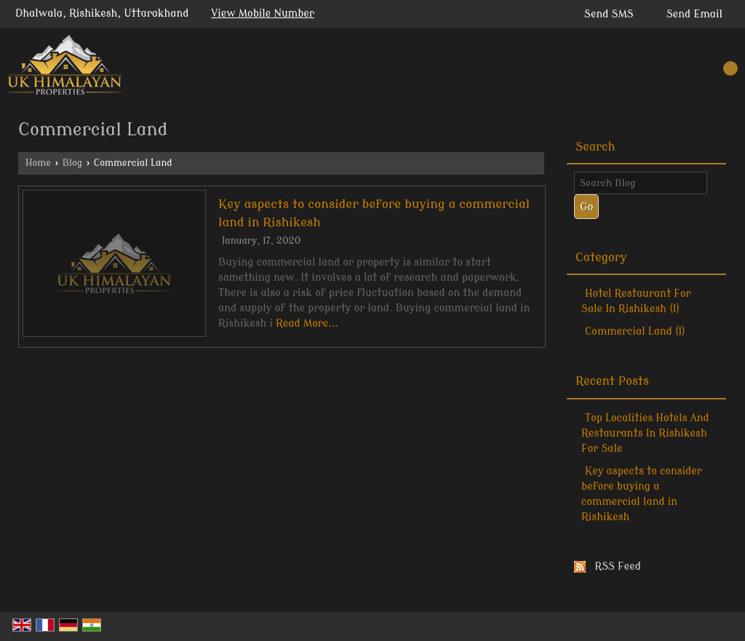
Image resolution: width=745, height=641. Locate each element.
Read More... (307, 323)
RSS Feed (617, 566)
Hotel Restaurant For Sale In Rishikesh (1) (636, 301)
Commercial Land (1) (635, 331)
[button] (262, 13)
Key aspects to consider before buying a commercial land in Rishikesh (641, 494)
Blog (73, 163)
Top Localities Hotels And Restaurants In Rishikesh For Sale (645, 433)
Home (38, 163)
